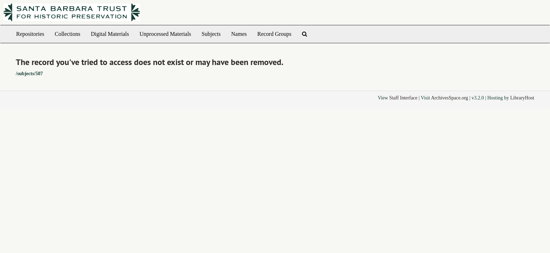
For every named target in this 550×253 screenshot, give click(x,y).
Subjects (211, 34)
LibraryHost (522, 97)
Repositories (30, 34)
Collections (67, 34)
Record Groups (274, 34)
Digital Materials (110, 34)
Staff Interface (403, 97)
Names (239, 34)
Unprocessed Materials (165, 34)
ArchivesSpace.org (449, 97)
